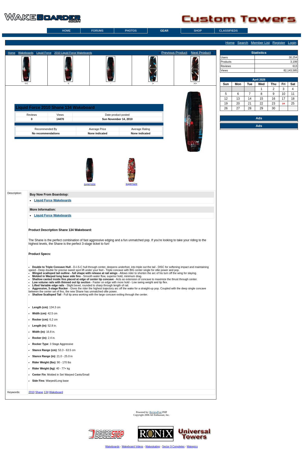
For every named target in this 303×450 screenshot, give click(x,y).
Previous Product (174, 53)
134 (46, 392)
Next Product (201, 53)
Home (230, 43)
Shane (39, 392)
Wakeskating (153, 446)
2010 (32, 392)
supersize (90, 184)
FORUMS (97, 30)
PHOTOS (131, 30)
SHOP (198, 30)
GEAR (164, 30)
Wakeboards (25, 52)
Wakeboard (56, 392)
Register (278, 43)
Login (292, 43)
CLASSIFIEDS (228, 30)
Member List (260, 43)
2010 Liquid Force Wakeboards (73, 52)
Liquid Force (43, 52)
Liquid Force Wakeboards (52, 200)
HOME (66, 30)
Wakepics (192, 446)
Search (243, 43)
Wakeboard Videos (132, 446)
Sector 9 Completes (173, 446)
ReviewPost (156, 412)
